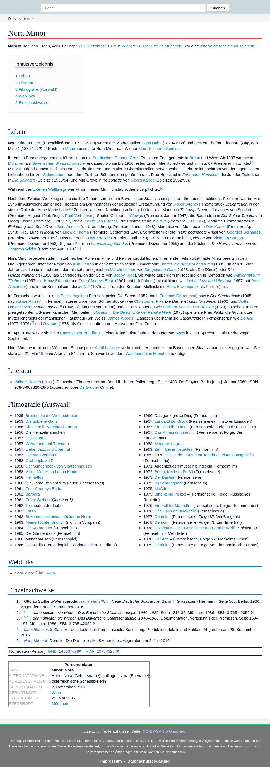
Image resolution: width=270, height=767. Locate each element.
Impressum (111, 761)
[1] (45, 147)
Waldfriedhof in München (148, 353)
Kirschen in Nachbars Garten (51, 427)
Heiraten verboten (41, 454)
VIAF (90, 651)
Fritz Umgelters (74, 295)
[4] (60, 305)
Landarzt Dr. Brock (171, 421)
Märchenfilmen (123, 269)
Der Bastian (203, 306)
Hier (63, 741)
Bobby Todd (124, 275)
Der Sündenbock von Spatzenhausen (59, 466)
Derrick (246, 318)
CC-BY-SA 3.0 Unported (164, 731)
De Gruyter (89, 387)
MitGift (84, 286)
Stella (162, 221)
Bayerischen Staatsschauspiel (59, 163)
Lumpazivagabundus (109, 243)
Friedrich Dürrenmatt (178, 295)
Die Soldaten (23, 180)
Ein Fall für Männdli (172, 505)
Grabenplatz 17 (39, 460)
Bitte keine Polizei (170, 494)
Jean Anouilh (68, 226)
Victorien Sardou (228, 238)
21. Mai (143, 46)
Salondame (53, 174)
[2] (252, 162)
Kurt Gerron (83, 264)
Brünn (195, 157)
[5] (32, 322)
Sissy (180, 333)
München (173, 46)
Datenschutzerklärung (149, 761)
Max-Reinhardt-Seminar (159, 148)
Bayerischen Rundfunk (80, 333)
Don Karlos (216, 226)
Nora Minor (24, 573)
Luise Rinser (29, 301)
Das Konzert (99, 238)
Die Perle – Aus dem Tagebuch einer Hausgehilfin (210, 454)
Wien (126, 46)
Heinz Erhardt (56, 280)
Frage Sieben (38, 499)
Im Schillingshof (168, 483)
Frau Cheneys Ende (96, 280)
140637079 (69, 651)
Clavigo (136, 215)
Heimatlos (35, 477)
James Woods (120, 318)
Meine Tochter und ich (45, 522)
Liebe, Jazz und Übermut (209, 280)
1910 (111, 46)
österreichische (213, 46)
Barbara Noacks (177, 306)
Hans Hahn (152, 143)
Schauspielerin (241, 46)
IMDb (50, 573)
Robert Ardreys (186, 204)
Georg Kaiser (142, 180)
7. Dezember (94, 46)
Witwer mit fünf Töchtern (47, 443)
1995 (155, 46)
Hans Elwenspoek (182, 286)
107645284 (107, 651)
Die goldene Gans (160, 269)
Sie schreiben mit (170, 427)
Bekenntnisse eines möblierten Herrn (58, 516)
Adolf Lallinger (107, 347)
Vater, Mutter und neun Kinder (52, 471)
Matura (71, 148)
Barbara (33, 494)
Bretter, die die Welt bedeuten (186, 264)
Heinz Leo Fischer (101, 221)
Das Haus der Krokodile (176, 511)
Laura (31, 511)
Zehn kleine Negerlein (174, 449)
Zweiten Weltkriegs (50, 189)
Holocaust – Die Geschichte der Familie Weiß (131, 312)
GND (52, 651)
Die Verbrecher (39, 528)
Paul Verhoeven (79, 215)
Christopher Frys (149, 301)
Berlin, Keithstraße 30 (174, 471)
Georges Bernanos (244, 232)
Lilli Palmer (144, 280)
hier (43, 741)
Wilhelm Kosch (28, 381)
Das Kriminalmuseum (173, 432)
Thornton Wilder (22, 249)
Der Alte (50, 323)
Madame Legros (169, 443)
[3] (71, 208)
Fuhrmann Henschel (200, 174)
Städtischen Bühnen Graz (115, 157)
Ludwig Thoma (76, 232)
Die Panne (35, 438)
